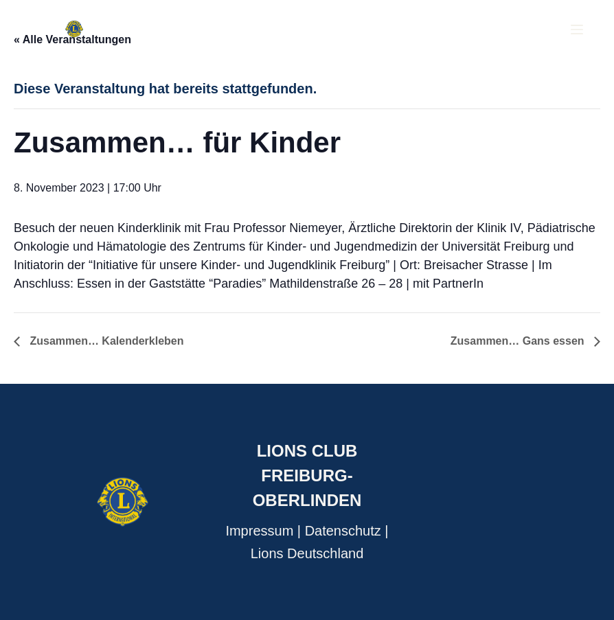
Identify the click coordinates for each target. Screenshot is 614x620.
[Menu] (577, 29)
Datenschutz (343, 530)
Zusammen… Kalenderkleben (105, 341)
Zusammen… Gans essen (519, 341)
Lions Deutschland (307, 553)
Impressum (259, 530)
